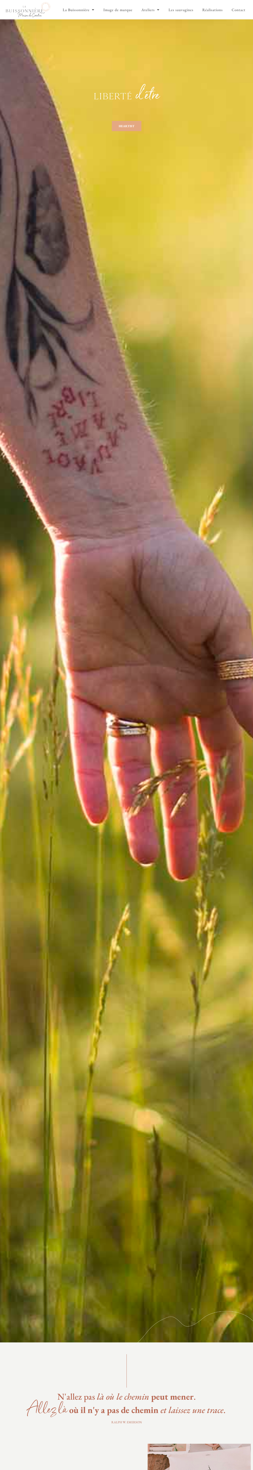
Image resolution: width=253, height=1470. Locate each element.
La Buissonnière (78, 10)
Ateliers (150, 10)
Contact (238, 9)
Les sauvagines (181, 9)
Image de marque (118, 9)
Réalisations (212, 9)
